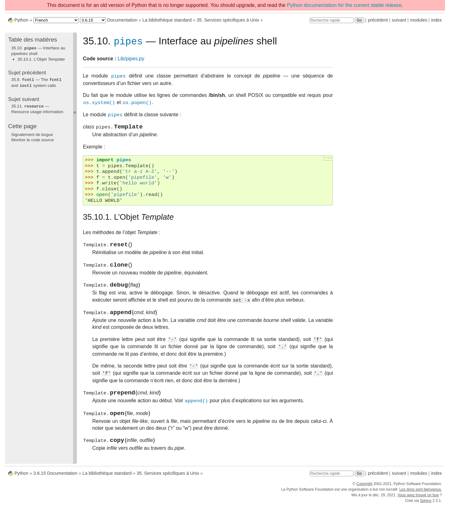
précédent (378, 20)
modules (418, 20)
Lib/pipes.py (131, 60)
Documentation (122, 20)
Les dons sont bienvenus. (420, 494)
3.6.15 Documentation (55, 477)
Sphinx (426, 505)
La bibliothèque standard (167, 20)
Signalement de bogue (32, 133)
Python (21, 20)
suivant (399, 20)
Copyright (364, 488)
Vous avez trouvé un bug (418, 500)
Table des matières (32, 39)
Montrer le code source (32, 138)
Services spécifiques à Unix (228, 20)
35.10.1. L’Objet (41, 59)
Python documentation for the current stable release (344, 5)
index (436, 20)
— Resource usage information (37, 108)
